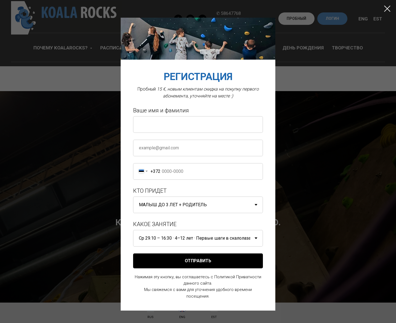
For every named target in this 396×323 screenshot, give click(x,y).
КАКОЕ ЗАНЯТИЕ (154, 224)
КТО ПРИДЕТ (150, 190)
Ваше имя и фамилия (161, 110)
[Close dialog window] (387, 9)
